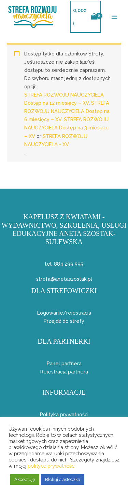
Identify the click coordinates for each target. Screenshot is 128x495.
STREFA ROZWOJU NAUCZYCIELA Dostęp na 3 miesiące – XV (67, 127)
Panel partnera (64, 363)
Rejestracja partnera (64, 372)
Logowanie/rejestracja (64, 313)
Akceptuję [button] (24, 479)
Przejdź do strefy (64, 321)
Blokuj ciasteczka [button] (62, 479)
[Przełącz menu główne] (114, 17)
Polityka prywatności (64, 414)
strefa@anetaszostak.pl (64, 279)
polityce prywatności (51, 466)
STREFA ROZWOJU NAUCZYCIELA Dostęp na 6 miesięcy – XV (67, 111)
